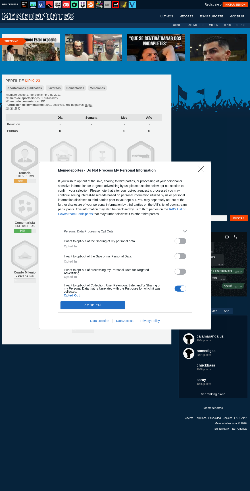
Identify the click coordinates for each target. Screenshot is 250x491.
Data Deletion (99, 321)
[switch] (180, 241)
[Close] (202, 170)
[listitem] (125, 231)
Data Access (124, 321)
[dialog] (125, 245)
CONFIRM (92, 305)
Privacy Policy (150, 321)
